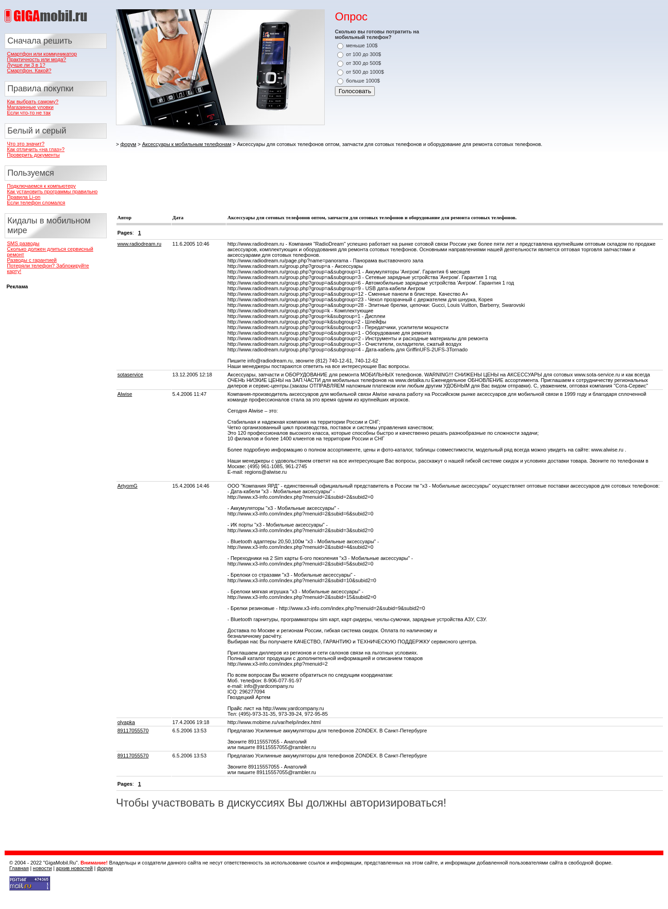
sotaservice (130, 374)
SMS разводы (23, 243)
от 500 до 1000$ (365, 72)
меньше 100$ (362, 45)
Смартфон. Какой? (29, 70)
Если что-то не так (29, 112)
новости (42, 868)
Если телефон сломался (36, 202)
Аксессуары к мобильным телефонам (186, 144)
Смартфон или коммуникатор (42, 54)
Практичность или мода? (36, 59)
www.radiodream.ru (139, 244)
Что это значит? (26, 143)
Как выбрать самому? (32, 101)
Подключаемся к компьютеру (41, 186)
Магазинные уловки (30, 107)
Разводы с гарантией (32, 260)
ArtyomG (127, 486)
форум (128, 144)
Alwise (124, 394)
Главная (19, 868)
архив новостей (74, 868)
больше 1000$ (363, 80)
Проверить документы (33, 155)
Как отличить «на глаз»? (35, 149)
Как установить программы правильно (52, 191)
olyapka (126, 722)
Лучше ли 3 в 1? (26, 65)
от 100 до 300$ (363, 54)
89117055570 (132, 730)
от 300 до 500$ (363, 63)
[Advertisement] (285, 173)
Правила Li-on (23, 197)
